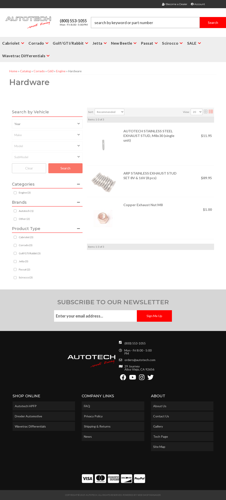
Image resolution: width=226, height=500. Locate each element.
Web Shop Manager (149, 495)
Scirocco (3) (26, 277)
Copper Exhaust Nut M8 (143, 205)
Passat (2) (24, 269)
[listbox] (47, 123)
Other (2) (24, 219)
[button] (158, 22)
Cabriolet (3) (26, 237)
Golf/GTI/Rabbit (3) (30, 253)
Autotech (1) (26, 211)
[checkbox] (15, 210)
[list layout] (211, 112)
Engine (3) (25, 192)
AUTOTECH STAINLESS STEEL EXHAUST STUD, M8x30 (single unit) (148, 135)
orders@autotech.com (139, 359)
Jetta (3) (23, 261)
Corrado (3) (25, 245)
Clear (29, 168)
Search (65, 168)
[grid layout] (205, 112)
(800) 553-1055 (135, 343)
